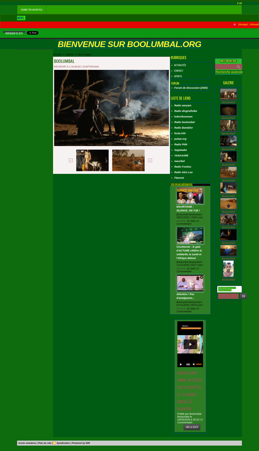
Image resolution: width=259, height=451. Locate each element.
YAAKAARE (181, 155)
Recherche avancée (229, 72)
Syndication (63, 443)
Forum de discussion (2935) (191, 87)
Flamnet (179, 177)
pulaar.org (180, 138)
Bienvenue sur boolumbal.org (129, 44)
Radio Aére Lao (183, 172)
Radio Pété (180, 144)
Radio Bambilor (183, 127)
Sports (176, 76)
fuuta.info (180, 133)
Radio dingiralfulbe (185, 111)
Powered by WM (81, 443)
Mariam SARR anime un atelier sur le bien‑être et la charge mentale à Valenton (189, 390)
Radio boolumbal (184, 122)
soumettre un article (31, 9)
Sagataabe (180, 150)
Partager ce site (14, 33)
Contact (177, 70)
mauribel (179, 161)
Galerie (69, 54)
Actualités (178, 65)
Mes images (84, 54)
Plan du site (44, 443)
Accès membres (27, 443)
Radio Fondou (182, 166)
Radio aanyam (182, 105)
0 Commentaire (190, 421)
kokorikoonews (183, 116)
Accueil (57, 54)
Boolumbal (228, 102)
